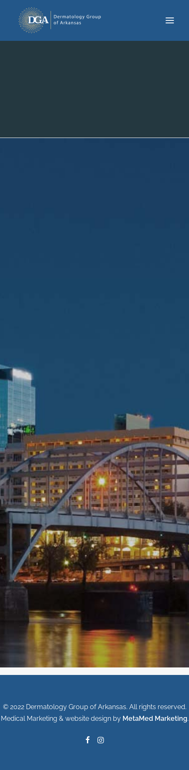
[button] (170, 20)
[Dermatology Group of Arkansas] (62, 20)
